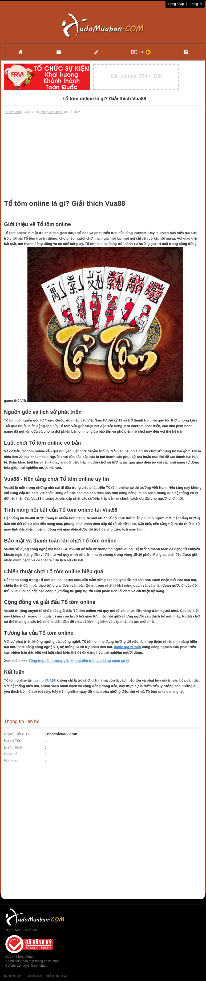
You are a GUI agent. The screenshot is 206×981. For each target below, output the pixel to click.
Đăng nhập (176, 4)
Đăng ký (196, 4)
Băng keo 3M (12, 975)
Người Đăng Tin (17, 734)
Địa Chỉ (10, 754)
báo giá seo (34, 975)
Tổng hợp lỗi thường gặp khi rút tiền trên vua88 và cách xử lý (79, 661)
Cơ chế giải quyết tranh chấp (25, 965)
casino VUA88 (44, 680)
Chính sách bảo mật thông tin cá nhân (32, 961)
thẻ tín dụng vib (57, 975)
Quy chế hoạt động (19, 956)
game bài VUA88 (127, 647)
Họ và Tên (12, 740)
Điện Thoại (13, 747)
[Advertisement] (103, 154)
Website (10, 760)
